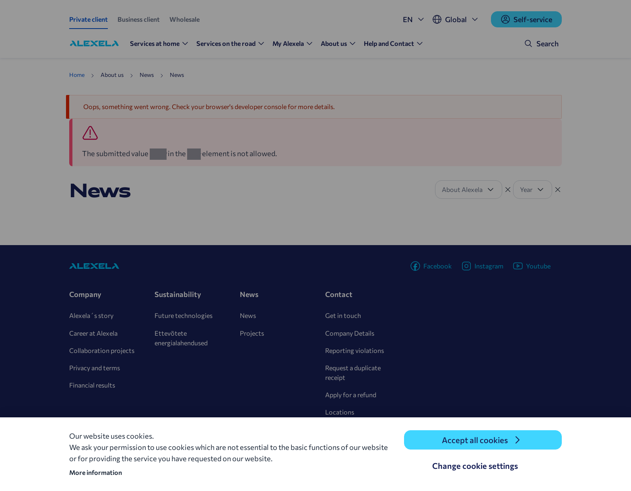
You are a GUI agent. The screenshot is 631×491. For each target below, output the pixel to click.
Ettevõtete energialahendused (181, 338)
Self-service (526, 19)
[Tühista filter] (508, 190)
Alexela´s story (91, 315)
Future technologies (183, 315)
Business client (139, 19)
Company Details (349, 333)
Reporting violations (354, 350)
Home (77, 74)
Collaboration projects (101, 350)
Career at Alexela (93, 333)
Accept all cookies (475, 440)
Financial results (92, 385)
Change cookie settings (475, 465)
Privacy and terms (94, 367)
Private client (88, 19)
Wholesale (184, 19)
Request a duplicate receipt (353, 372)
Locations (339, 412)
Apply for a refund (350, 394)
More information (95, 472)
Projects (252, 333)
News (248, 315)
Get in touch (343, 315)
